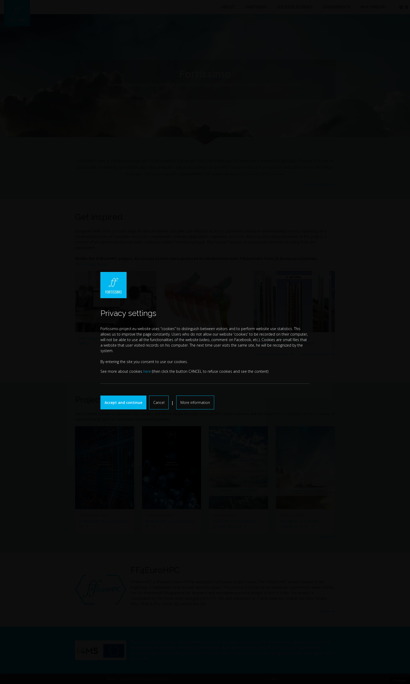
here (147, 371)
